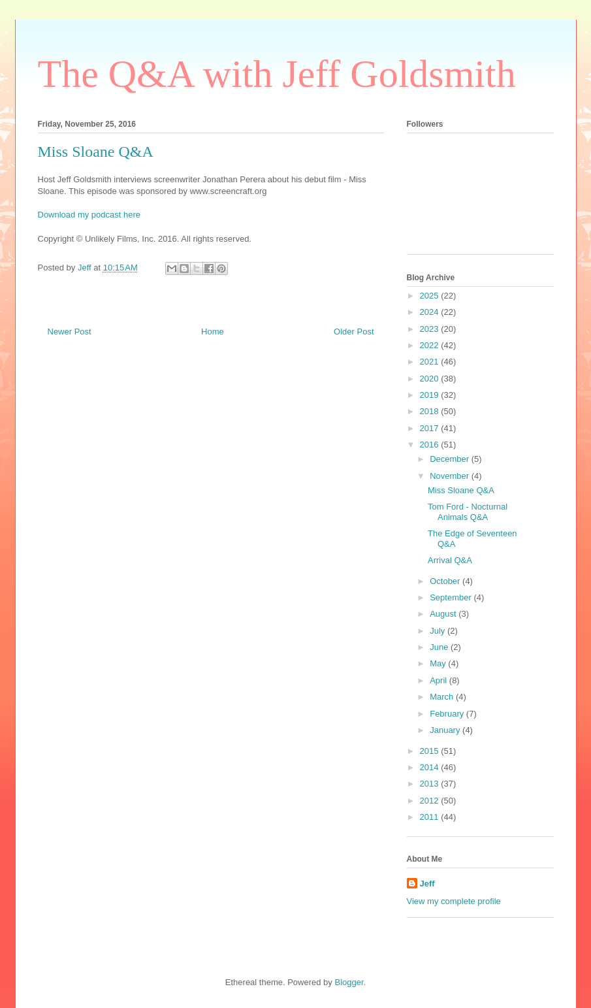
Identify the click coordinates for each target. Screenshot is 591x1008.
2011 (430, 817)
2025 (430, 296)
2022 (430, 345)
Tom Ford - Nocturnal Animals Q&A (467, 512)
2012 (430, 800)
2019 (430, 395)
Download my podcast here (89, 214)
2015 (430, 751)
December (450, 459)
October (446, 581)
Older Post (354, 331)
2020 (430, 378)
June (440, 647)
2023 (430, 329)
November (450, 476)
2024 (430, 312)
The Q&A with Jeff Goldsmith (277, 73)
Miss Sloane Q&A (461, 490)
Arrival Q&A (450, 560)
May (439, 663)
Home (212, 331)
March (443, 697)
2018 (430, 411)
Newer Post (69, 331)
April (439, 680)
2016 (430, 444)
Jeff (427, 883)
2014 (430, 767)
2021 (430, 361)
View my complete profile (454, 901)
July (438, 631)
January (446, 730)
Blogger (348, 982)
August (444, 614)
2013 (430, 784)
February (448, 714)
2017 (430, 428)
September (451, 597)
